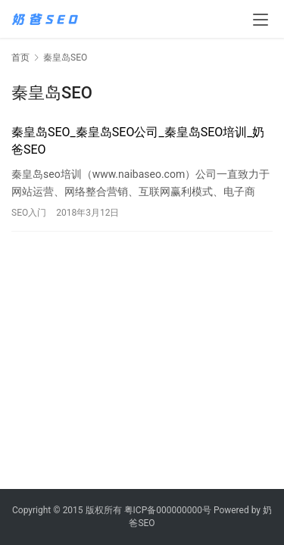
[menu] (260, 19)
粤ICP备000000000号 (167, 510)
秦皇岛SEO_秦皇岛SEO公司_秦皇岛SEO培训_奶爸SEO (137, 140)
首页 (20, 57)
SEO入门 (28, 212)
